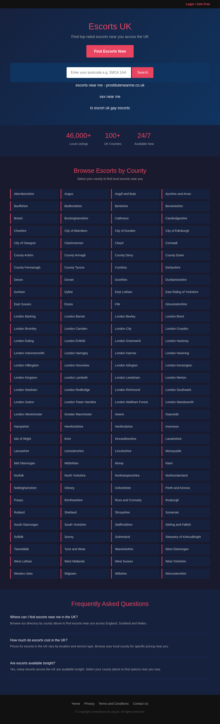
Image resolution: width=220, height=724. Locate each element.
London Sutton (24, 402)
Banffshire (21, 206)
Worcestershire (175, 573)
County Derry (124, 255)
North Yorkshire (75, 475)
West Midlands (74, 561)
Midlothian (71, 463)
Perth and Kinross (177, 488)
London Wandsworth (179, 402)
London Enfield (74, 341)
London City (123, 328)
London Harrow (125, 353)
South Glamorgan (26, 524)
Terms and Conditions (114, 703)
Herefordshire (73, 426)
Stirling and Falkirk (178, 524)
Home (76, 703)
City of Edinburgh (177, 230)
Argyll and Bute (125, 194)
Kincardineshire (125, 438)
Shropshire (122, 512)
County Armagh (75, 255)
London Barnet (74, 316)
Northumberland (176, 475)
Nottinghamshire (25, 488)
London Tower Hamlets (80, 402)
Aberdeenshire (24, 194)
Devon (18, 279)
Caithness (122, 218)
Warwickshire (124, 549)
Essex (68, 304)
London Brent (174, 316)
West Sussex (124, 561)
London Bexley (125, 316)
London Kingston (25, 377)
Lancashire (21, 451)
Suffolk (18, 537)
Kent (67, 438)
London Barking (25, 316)
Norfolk (19, 475)
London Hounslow (76, 365)
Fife (117, 304)
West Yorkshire (175, 561)
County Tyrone (74, 267)
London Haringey (76, 353)
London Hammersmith (29, 353)
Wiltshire (121, 573)
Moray (119, 463)
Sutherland (122, 537)
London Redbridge (77, 390)
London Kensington (178, 365)
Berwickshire (174, 206)
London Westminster (28, 414)
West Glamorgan (177, 549)
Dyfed (68, 292)
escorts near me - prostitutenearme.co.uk (110, 85)
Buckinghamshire (76, 218)
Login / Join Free (198, 4)
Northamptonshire (127, 475)
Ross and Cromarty (128, 500)
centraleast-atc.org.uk (105, 711)
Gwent (119, 414)
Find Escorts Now (110, 51)
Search (142, 72)
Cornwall (171, 243)
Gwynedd (172, 414)
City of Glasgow (25, 243)
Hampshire (21, 426)
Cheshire (20, 230)
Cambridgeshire (176, 218)
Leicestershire (74, 451)
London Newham (25, 390)
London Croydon (176, 328)
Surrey (68, 537)
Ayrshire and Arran (178, 194)
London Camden (75, 328)
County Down (174, 255)
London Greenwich (128, 341)
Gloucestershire (176, 304)
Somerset (172, 512)
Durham (19, 292)
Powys (18, 500)
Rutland (19, 512)
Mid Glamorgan (24, 463)
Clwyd (119, 243)
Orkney (69, 488)
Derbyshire (172, 267)
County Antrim (23, 255)
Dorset (68, 279)
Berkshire (121, 206)
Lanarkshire (173, 438)
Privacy (89, 703)
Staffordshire (123, 524)
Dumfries (121, 279)
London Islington (126, 365)
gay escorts (120, 108)
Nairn (169, 463)
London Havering (177, 353)
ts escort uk (100, 108)
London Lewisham (127, 377)
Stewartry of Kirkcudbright (183, 537)
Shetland (70, 512)
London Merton (175, 377)
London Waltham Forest (131, 402)
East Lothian (123, 292)
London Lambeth (76, 377)
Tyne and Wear (74, 549)
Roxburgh (172, 500)
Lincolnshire (123, 451)
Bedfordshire (73, 206)
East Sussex (22, 304)
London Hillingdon (26, 365)
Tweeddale (21, 549)
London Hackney (177, 341)
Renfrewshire (73, 500)
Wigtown (70, 573)
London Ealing (24, 341)
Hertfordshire (124, 426)
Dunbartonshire (175, 279)
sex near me (110, 96)
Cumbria (121, 267)
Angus (68, 194)
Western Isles (23, 573)
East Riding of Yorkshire (181, 292)
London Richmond (127, 390)
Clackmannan (73, 243)
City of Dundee (125, 230)
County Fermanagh (27, 267)
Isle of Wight (22, 438)
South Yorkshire (75, 524)
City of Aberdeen (75, 230)
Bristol (18, 218)
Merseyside (173, 451)
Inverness (172, 426)
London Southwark (178, 390)
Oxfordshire (123, 488)
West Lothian (23, 561)
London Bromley (25, 328)
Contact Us (140, 703)
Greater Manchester (78, 414)
